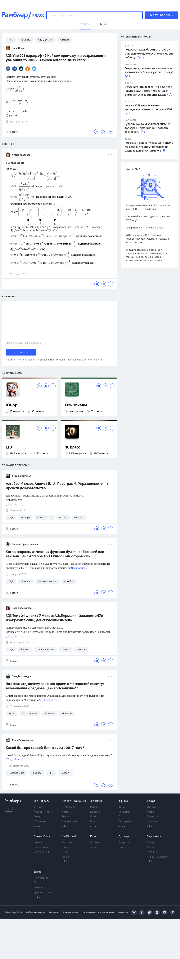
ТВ (35, 883)
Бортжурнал (41, 852)
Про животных (42, 892)
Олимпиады (76, 405)
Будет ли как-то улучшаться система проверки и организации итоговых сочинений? (147, 128)
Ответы (94, 842)
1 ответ (12, 131)
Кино (122, 807)
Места (65, 857)
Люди (65, 847)
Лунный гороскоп (157, 857)
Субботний (69, 836)
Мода (93, 807)
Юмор (11, 405)
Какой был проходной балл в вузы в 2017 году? (45, 748)
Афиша (123, 801)
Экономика (68, 807)
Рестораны (125, 821)
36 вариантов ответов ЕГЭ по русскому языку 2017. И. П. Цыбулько (147, 207)
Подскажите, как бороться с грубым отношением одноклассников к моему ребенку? (148, 53)
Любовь (95, 816)
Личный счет (69, 821)
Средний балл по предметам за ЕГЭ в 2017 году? (147, 218)
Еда (92, 821)
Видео (38, 872)
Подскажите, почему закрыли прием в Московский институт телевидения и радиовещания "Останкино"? (148, 147)
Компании (68, 812)
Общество (40, 821)
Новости (38, 842)
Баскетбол (153, 816)
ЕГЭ (9, 447)
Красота (95, 812)
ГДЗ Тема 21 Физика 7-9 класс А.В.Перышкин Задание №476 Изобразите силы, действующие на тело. (54, 618)
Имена (151, 847)
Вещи (65, 852)
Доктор (124, 836)
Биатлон (152, 821)
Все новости (41, 801)
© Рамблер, (10, 912)
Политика (39, 816)
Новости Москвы (43, 812)
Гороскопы (154, 836)
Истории (67, 842)
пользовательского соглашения (85, 359)
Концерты (125, 812)
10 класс (72, 447)
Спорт (151, 801)
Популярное (41, 878)
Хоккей (151, 812)
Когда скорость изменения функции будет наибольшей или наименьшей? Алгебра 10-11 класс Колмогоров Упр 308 (55, 554)
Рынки (65, 816)
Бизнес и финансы (74, 801)
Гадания (152, 852)
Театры (123, 816)
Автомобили (42, 836)
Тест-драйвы (41, 847)
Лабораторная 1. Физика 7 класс (144, 227)
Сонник (151, 842)
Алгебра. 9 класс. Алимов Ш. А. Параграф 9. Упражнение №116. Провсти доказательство (58, 486)
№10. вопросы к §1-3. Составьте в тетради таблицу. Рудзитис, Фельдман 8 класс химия (147, 239)
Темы (93, 847)
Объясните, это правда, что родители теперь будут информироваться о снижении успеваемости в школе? (148, 91)
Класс (94, 836)
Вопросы (124, 842)
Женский (96, 801)
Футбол (151, 807)
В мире (38, 807)
